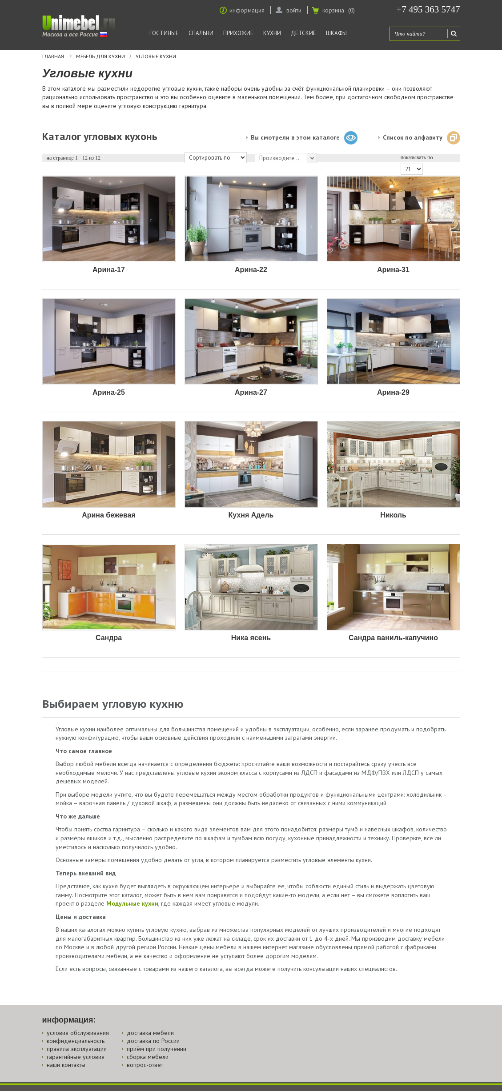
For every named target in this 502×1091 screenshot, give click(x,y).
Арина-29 (393, 392)
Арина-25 (108, 392)
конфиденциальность (75, 1041)
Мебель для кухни (100, 56)
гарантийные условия (75, 1057)
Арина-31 (393, 269)
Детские (303, 33)
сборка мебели (148, 1057)
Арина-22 (251, 269)
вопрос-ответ (145, 1065)
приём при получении (156, 1049)
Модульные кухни (132, 903)
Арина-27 (251, 392)
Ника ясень (251, 638)
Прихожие (238, 33)
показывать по (417, 157)
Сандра (109, 638)
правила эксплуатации (77, 1049)
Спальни (201, 33)
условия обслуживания (78, 1033)
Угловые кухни (156, 56)
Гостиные (164, 33)
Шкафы (336, 33)
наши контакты (66, 1065)
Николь (393, 515)
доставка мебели (150, 1033)
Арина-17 (108, 269)
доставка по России (153, 1041)
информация (247, 10)
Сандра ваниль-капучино (393, 638)
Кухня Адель (251, 515)
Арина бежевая (109, 515)
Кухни (272, 33)
